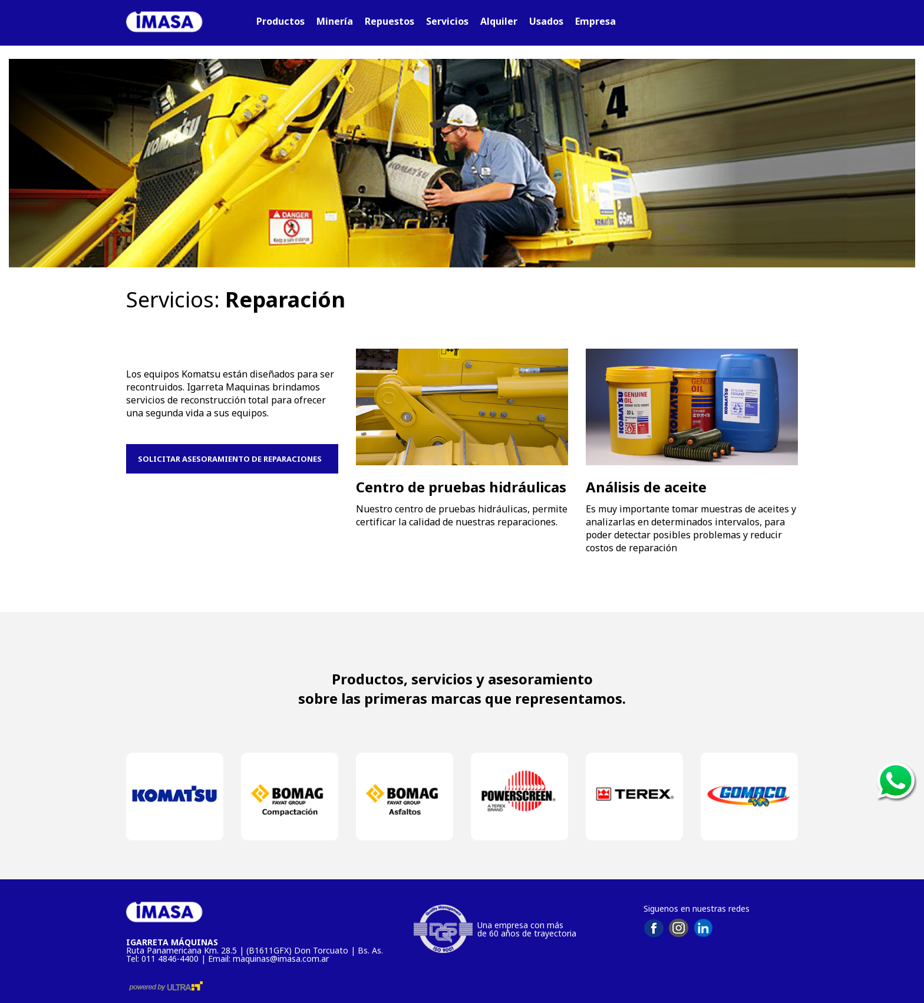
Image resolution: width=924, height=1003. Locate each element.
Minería (334, 21)
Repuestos (389, 21)
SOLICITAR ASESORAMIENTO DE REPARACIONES (232, 458)
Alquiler (498, 21)
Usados (546, 21)
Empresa (595, 21)
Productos (280, 21)
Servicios (447, 21)
